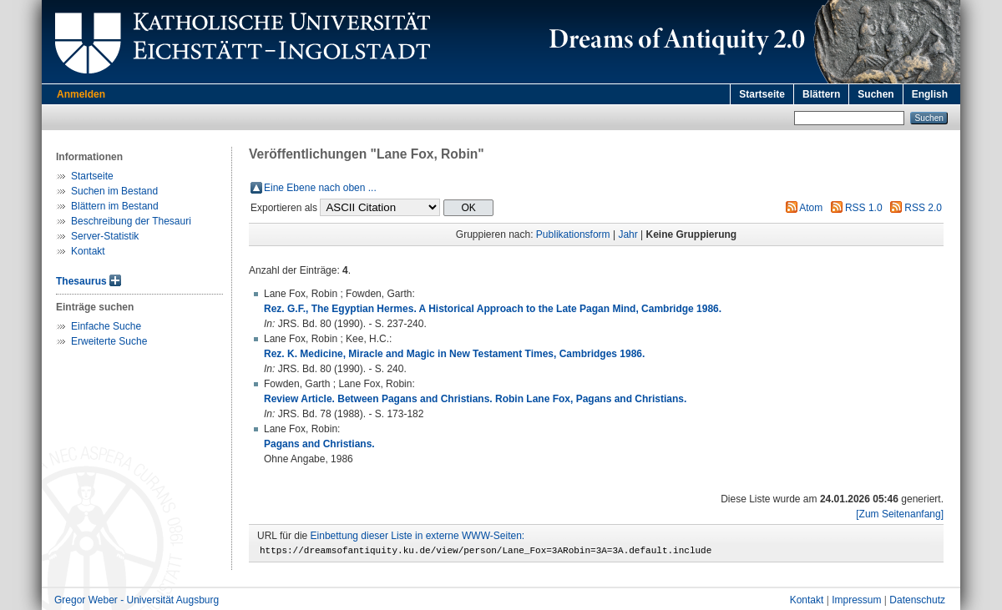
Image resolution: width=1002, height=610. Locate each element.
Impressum (856, 602)
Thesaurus (81, 281)
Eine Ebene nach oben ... (320, 188)
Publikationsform (573, 234)
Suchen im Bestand (114, 191)
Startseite (762, 94)
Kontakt (88, 251)
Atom (810, 208)
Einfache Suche (106, 326)
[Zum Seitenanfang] (900, 514)
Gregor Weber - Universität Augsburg (136, 602)
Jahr (627, 234)
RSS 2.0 (923, 208)
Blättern (821, 94)
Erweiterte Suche (109, 341)
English (930, 94)
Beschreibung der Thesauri (131, 221)
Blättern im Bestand (115, 206)
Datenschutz (917, 602)
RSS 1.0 (864, 208)
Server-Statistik (105, 236)
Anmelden (81, 94)
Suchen (875, 94)
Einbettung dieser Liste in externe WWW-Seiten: (418, 536)
